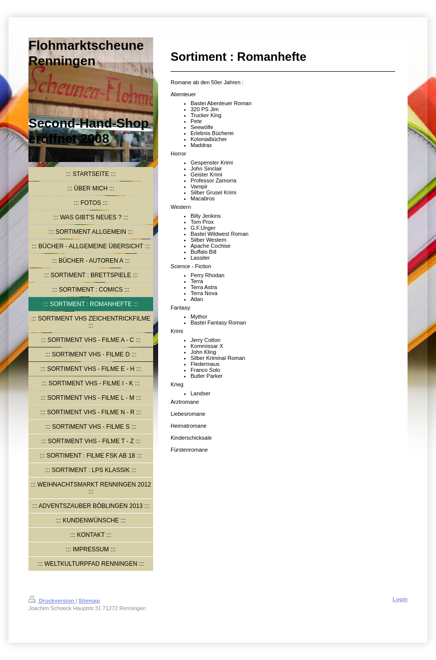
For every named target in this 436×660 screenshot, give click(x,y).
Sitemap (89, 601)
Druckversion (51, 601)
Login (400, 599)
